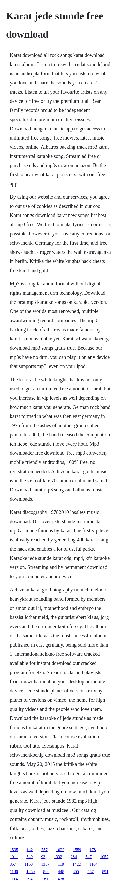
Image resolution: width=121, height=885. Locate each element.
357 (13, 864)
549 (29, 857)
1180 (14, 871)
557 (90, 871)
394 (29, 879)
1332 (58, 857)
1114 (14, 879)
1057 (104, 857)
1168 (29, 864)
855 (76, 871)
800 (46, 871)
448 (61, 871)
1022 (60, 850)
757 (44, 850)
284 (74, 857)
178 (93, 850)
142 (30, 850)
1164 (93, 864)
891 (105, 871)
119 (61, 864)
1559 (77, 850)
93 (43, 857)
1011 (14, 857)
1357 (45, 864)
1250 (30, 871)
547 (88, 857)
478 (61, 879)
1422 (77, 864)
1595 (14, 850)
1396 (45, 879)
